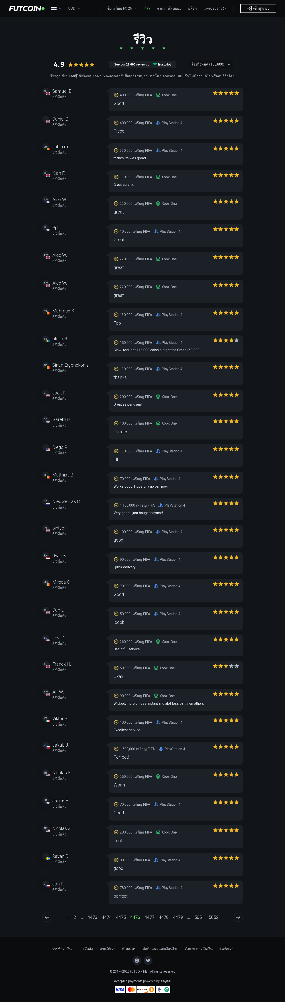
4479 (178, 917)
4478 (164, 917)
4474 (107, 917)
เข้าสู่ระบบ (258, 8)
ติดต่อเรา (226, 949)
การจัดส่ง (85, 949)
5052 (213, 917)
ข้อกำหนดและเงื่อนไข (159, 949)
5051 (199, 917)
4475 (121, 917)
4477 (149, 917)
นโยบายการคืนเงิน (198, 949)
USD (74, 8)
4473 (92, 917)
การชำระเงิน (62, 949)
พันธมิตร (129, 949)
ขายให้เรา (107, 949)
